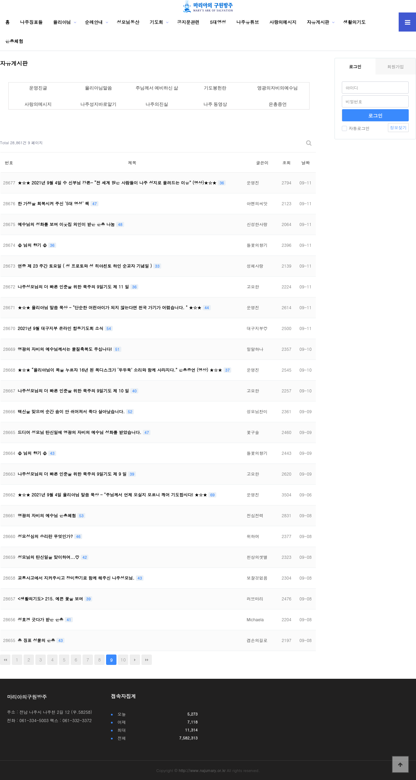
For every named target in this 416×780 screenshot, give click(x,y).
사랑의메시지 (282, 22)
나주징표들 (31, 22)
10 (123, 659)
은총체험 (14, 41)
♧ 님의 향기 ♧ (33, 245)
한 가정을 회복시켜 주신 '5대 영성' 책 (54, 203)
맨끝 (146, 660)
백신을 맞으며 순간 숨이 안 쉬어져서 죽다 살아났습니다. (72, 411)
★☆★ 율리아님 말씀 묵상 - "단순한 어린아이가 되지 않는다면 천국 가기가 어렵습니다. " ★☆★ (110, 307)
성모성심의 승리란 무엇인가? (46, 536)
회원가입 (395, 66)
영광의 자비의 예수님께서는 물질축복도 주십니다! (65, 349)
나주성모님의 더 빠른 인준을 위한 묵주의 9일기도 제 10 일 (74, 390)
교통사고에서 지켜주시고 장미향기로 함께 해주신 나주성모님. (77, 578)
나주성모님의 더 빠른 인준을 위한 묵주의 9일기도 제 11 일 (74, 286)
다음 (135, 660)
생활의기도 (354, 22)
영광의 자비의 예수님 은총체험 (47, 515)
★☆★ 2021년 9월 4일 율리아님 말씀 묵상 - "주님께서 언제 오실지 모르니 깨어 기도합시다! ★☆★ (113, 494)
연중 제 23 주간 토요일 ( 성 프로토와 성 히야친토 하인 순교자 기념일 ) (85, 266)
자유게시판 (318, 22)
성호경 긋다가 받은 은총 (41, 619)
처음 (5, 660)
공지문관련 (188, 22)
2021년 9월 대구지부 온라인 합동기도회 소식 (61, 328)
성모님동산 (128, 22)
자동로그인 (356, 128)
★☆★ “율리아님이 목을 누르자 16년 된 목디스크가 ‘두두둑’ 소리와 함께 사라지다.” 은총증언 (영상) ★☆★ (121, 370)
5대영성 (218, 22)
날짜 (305, 162)
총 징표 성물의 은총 (37, 640)
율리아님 (62, 22)
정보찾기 (398, 127)
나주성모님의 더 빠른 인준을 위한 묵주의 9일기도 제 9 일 (73, 474)
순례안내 (94, 22)
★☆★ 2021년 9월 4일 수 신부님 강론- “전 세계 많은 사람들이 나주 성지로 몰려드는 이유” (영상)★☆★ (118, 182)
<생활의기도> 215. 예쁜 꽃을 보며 (51, 598)
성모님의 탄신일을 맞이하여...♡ (49, 557)
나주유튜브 (247, 22)
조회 (286, 162)
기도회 (156, 22)
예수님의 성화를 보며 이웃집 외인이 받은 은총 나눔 (67, 224)
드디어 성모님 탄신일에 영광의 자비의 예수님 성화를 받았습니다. (80, 432)
